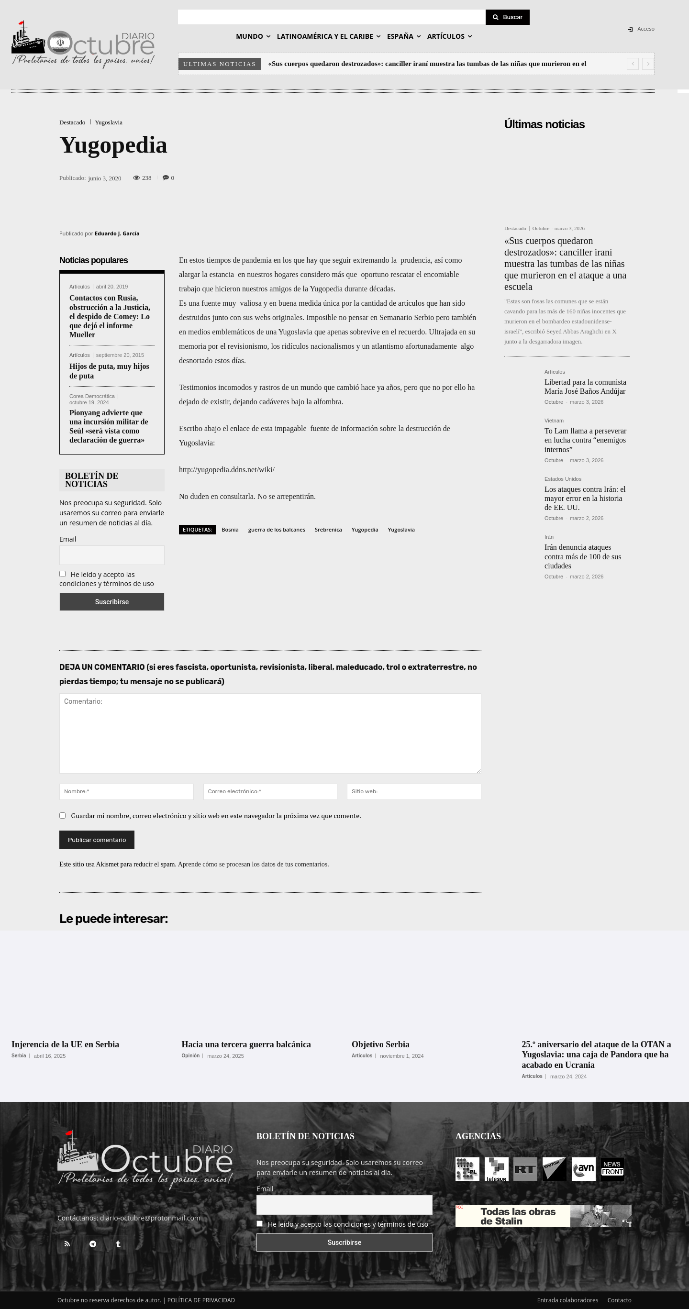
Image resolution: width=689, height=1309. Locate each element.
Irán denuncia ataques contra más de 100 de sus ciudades (583, 556)
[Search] (508, 17)
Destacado (72, 122)
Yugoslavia (108, 122)
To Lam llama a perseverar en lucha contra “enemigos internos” (585, 440)
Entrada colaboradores (568, 1300)
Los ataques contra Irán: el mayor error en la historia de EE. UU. (585, 498)
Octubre (541, 228)
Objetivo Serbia (381, 1044)
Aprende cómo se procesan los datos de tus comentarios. (253, 864)
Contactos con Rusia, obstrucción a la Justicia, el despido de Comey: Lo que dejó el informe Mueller (109, 316)
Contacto (620, 1300)
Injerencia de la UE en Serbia (65, 1044)
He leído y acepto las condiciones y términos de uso (106, 579)
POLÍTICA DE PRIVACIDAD (201, 1300)
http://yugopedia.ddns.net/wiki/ (227, 470)
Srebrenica (328, 529)
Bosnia (230, 529)
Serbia (18, 1056)
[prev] (633, 64)
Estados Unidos (563, 479)
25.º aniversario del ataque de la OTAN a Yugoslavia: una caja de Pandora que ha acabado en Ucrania (597, 1055)
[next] (648, 64)
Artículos (79, 286)
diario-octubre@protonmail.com (150, 1217)
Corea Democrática (92, 396)
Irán (549, 537)
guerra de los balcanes (276, 529)
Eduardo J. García (117, 233)
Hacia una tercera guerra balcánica (247, 1044)
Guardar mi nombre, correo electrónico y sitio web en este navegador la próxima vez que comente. (216, 815)
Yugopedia (365, 529)
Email (68, 539)
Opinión (191, 1056)
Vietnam (554, 420)
